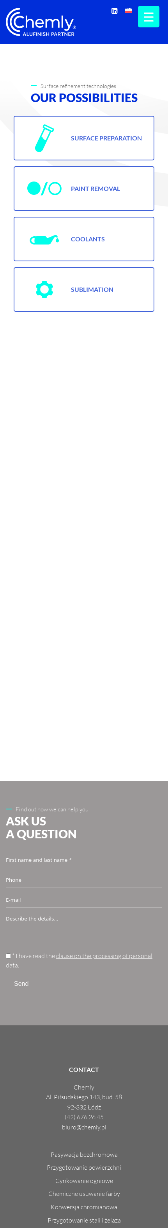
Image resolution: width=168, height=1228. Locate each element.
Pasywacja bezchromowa (84, 1154)
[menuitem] (128, 10)
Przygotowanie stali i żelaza (84, 1220)
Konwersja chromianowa (84, 1207)
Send (21, 983)
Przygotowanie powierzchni (84, 1167)
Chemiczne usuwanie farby (84, 1193)
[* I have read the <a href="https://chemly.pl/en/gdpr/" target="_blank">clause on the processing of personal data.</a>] (8, 955)
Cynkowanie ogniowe (84, 1181)
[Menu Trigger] (148, 16)
